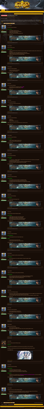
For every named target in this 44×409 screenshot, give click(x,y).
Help (38, 406)
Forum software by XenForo (6, 407)
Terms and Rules (38, 407)
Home (40, 406)
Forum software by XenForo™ (18, 407)
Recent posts (3, 11)
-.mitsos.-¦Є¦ (8, 42)
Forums (3, 10)
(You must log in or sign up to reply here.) (38, 402)
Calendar (7, 10)
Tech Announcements (6, 16)
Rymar (11, 16)
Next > (13, 23)
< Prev (4, 23)
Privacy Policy (42, 407)
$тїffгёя (17, 63)
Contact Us (37, 406)
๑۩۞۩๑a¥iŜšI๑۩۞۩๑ (13, 42)
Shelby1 (8, 360)
